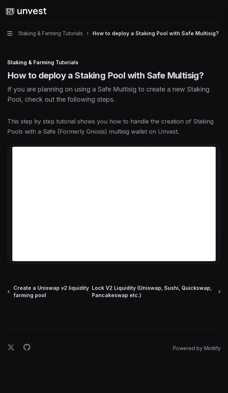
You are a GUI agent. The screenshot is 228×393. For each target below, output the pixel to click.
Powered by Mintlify (197, 348)
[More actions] (218, 12)
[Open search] (205, 11)
